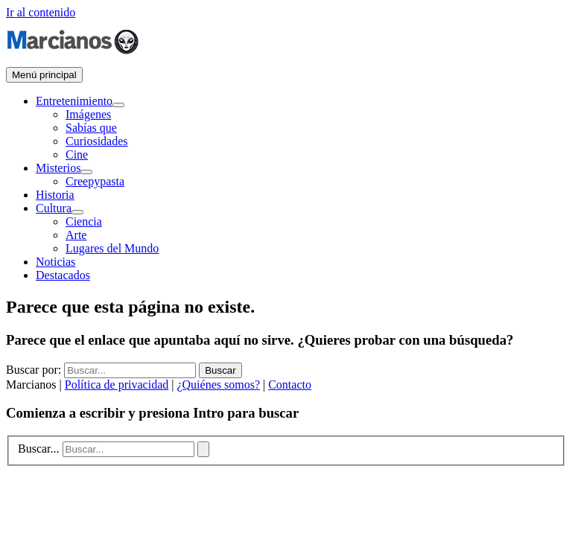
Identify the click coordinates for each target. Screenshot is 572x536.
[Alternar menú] (118, 105)
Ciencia (84, 221)
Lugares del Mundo (112, 248)
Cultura (54, 208)
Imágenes (88, 114)
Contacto (289, 384)
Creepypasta (95, 181)
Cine (77, 154)
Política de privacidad (117, 384)
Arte (76, 235)
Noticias (55, 261)
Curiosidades (97, 141)
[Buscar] (203, 449)
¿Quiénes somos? (218, 384)
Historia (55, 194)
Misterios (58, 168)
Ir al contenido (40, 12)
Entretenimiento (74, 101)
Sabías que (91, 127)
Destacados (63, 275)
